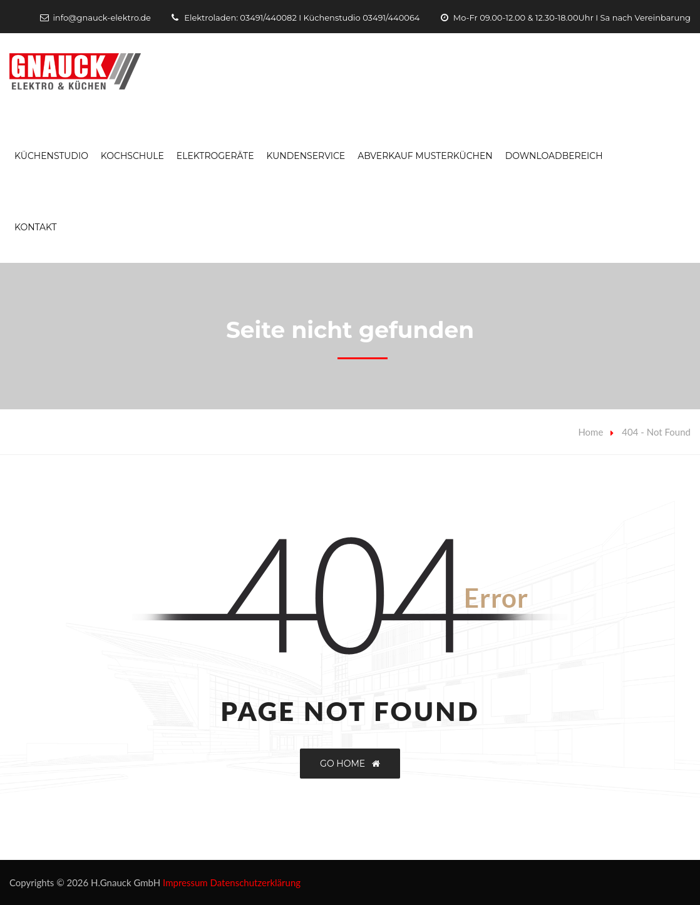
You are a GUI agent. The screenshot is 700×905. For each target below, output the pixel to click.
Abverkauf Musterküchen (425, 155)
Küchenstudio (51, 155)
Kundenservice (305, 155)
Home (590, 431)
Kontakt (35, 227)
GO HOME (350, 763)
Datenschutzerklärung (255, 882)
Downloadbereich (554, 155)
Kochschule (132, 155)
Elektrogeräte (215, 155)
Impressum (185, 882)
